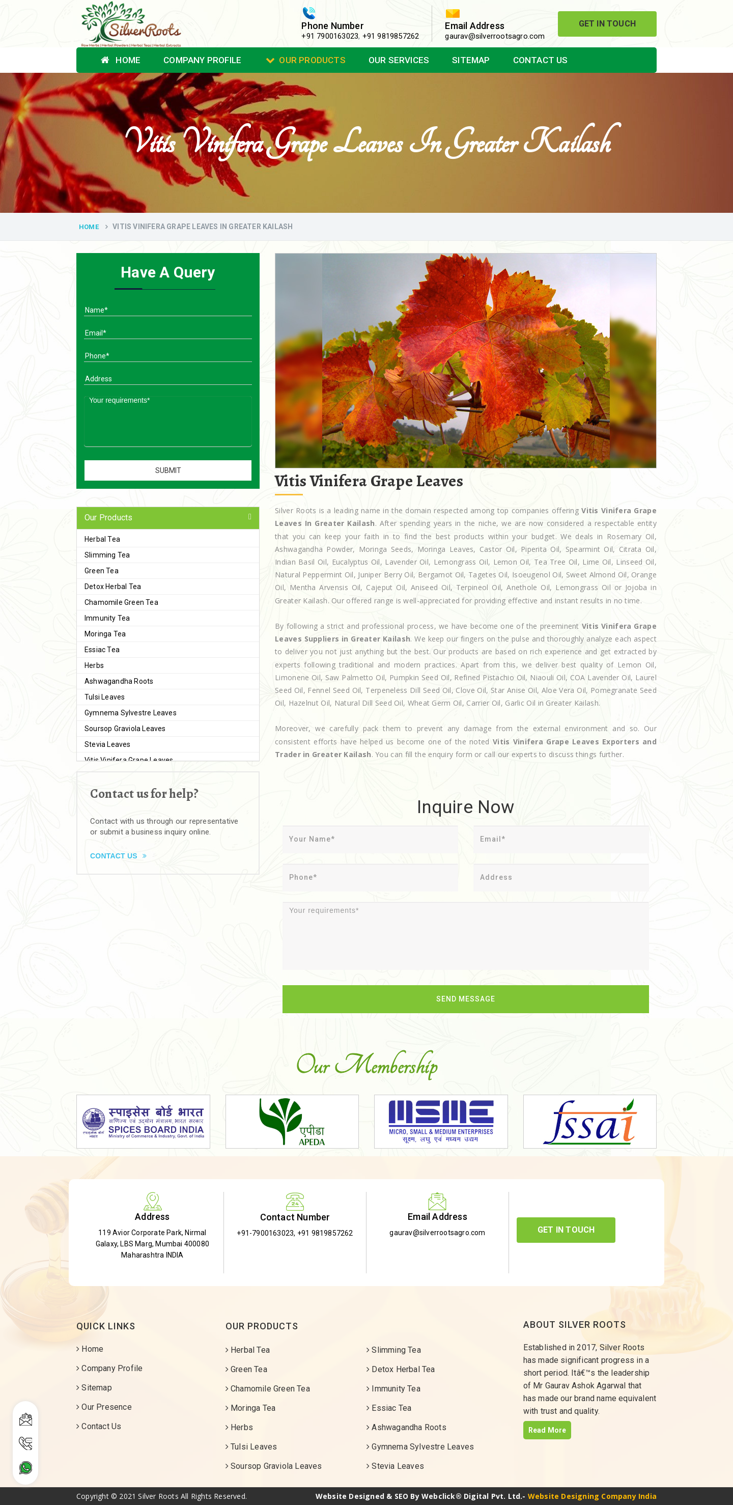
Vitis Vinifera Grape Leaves (128, 760)
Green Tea (101, 571)
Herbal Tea (102, 539)
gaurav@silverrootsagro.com (495, 36)
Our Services (399, 60)
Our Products (306, 60)
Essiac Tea (102, 650)
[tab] (168, 518)
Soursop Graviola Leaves (125, 728)
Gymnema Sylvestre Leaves (130, 713)
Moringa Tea (105, 634)
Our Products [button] (108, 517)
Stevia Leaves (107, 744)
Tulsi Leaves (104, 697)
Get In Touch (607, 24)
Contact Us (540, 60)
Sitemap (471, 60)
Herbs (94, 665)
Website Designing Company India (592, 1496)
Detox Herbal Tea (112, 586)
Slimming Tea (107, 555)
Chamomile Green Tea (121, 602)
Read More (547, 1430)
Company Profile (202, 60)
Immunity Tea (107, 618)
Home (120, 60)
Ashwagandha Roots (118, 681)
